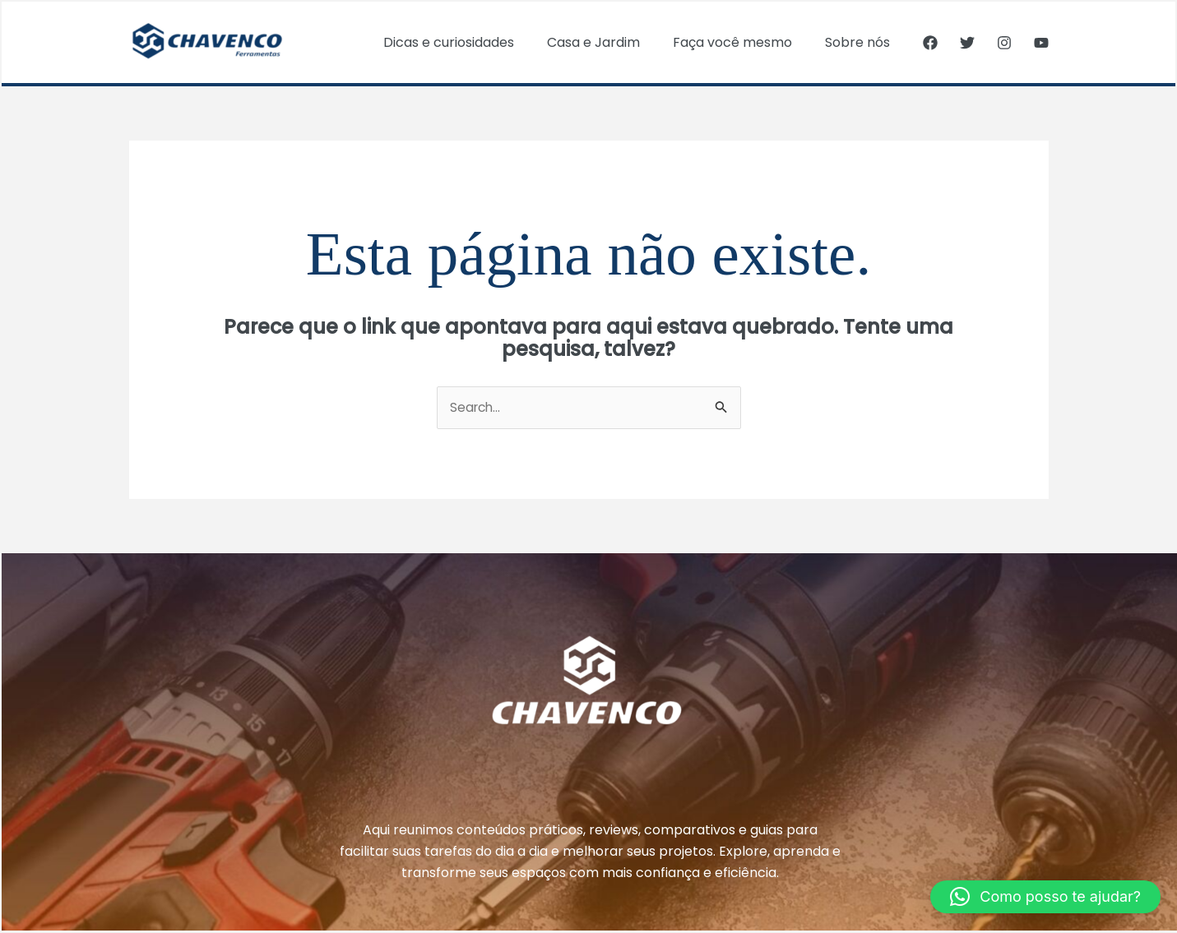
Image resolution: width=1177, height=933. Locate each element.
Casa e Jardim (609, 42)
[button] (1045, 896)
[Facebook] (930, 42)
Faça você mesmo (742, 42)
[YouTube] (1041, 42)
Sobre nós (860, 42)
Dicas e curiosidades (471, 42)
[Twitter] (967, 42)
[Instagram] (1004, 42)
